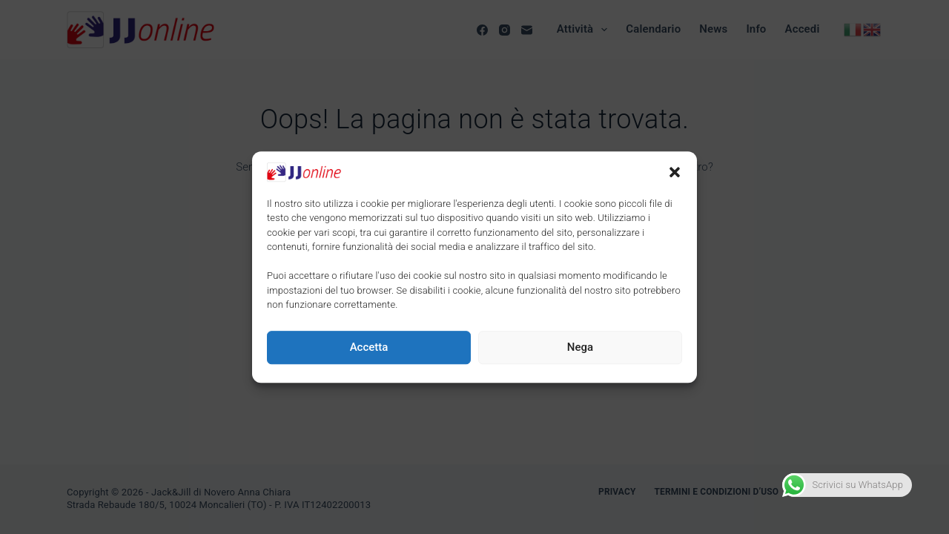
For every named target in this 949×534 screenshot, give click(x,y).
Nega (580, 347)
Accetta (369, 347)
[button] (674, 172)
